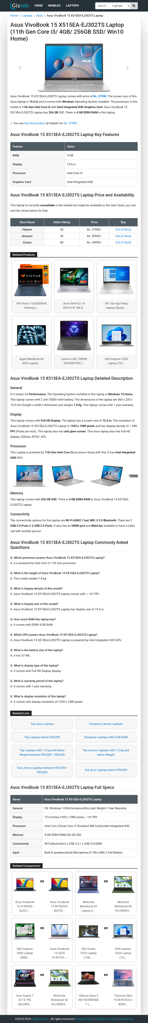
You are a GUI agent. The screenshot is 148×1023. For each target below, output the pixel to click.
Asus (39, 15)
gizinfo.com (41, 1019)
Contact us (126, 1019)
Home (38, 5)
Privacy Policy (84, 1019)
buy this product (34, 123)
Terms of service (106, 1019)
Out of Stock (123, 229)
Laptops (72, 5)
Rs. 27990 (70, 123)
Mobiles (54, 5)
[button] (19, 68)
